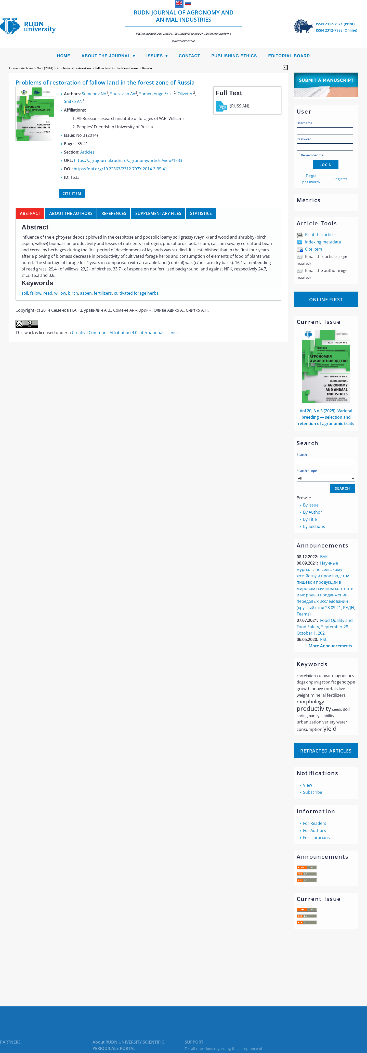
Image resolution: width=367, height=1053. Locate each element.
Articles (87, 152)
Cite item (313, 249)
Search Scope (326, 475)
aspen (86, 293)
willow (60, 293)
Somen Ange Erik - (156, 94)
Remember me (312, 155)
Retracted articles (326, 751)
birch (73, 293)
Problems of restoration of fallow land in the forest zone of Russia (104, 68)
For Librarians (316, 837)
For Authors (314, 830)
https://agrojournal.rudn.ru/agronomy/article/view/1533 (128, 160)
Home (63, 56)
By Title (310, 519)
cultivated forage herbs (136, 293)
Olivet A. (185, 94)
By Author (312, 512)
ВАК (324, 556)
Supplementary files (158, 213)
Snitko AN (73, 101)
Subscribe (312, 792)
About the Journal (106, 56)
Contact (189, 56)
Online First (326, 299)
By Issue (311, 505)
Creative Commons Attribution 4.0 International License (125, 332)
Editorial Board (289, 56)
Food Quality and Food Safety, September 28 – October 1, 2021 (325, 627)
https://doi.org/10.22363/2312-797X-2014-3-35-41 (120, 169)
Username (304, 123)
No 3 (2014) (45, 68)
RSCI (324, 639)
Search (302, 454)
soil (24, 293)
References (113, 213)
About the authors (71, 213)
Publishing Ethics (234, 56)
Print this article (320, 234)
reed (47, 293)
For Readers (314, 823)
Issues (154, 56)
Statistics (201, 213)
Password (304, 139)
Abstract (30, 213)
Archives (27, 68)
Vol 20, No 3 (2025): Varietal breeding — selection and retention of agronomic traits (326, 417)
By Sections (314, 526)
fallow (35, 293)
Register (340, 178)
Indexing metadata (323, 242)
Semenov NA (94, 94)
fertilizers (103, 293)
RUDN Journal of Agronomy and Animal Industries (183, 25)
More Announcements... (332, 646)
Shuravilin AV (122, 94)
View (307, 785)
